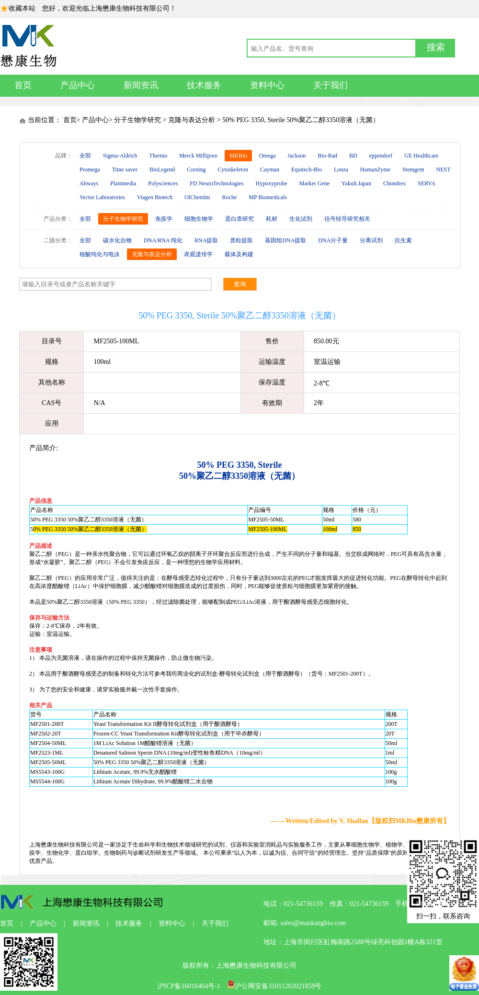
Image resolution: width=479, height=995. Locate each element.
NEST (443, 169)
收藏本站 (22, 8)
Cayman (269, 169)
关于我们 (330, 85)
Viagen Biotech (154, 197)
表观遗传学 (198, 254)
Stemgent (413, 169)
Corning (196, 169)
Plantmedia (123, 183)
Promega (90, 169)
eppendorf (381, 155)
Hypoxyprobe (271, 183)
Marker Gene (314, 183)
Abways (89, 183)
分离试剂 (371, 240)
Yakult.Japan (356, 183)
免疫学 (163, 218)
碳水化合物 (117, 240)
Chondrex (394, 183)
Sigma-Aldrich (120, 155)
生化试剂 (300, 218)
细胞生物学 (198, 218)
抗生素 (403, 240)
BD (353, 155)
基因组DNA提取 (285, 240)
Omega (267, 155)
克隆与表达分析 (191, 120)
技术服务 (204, 85)
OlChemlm (197, 197)
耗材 (271, 218)
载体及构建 (239, 254)
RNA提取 (206, 240)
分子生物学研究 (137, 120)
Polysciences (163, 183)
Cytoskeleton (233, 169)
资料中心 (267, 85)
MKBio (238, 155)
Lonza (341, 169)
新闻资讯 (141, 85)
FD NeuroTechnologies (216, 183)
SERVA (426, 183)
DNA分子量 (333, 240)
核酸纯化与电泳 (100, 254)
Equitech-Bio (306, 169)
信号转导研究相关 (347, 218)
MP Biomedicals (268, 197)
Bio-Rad (327, 155)
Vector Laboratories (102, 197)
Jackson (296, 155)
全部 (85, 155)
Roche (229, 197)
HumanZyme (375, 169)
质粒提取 (241, 240)
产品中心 (77, 85)
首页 (23, 85)
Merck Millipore (198, 155)
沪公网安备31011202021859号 (274, 986)
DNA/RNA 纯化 (163, 240)
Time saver (124, 169)
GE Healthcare (421, 155)
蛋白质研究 (239, 218)
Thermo (158, 155)
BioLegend (162, 169)
